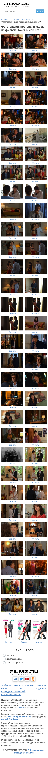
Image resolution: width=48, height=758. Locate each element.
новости (18, 685)
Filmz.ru (21, 708)
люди (21, 688)
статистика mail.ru (11, 695)
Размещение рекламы (24, 753)
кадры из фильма (15, 662)
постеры (10, 655)
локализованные (14, 659)
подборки (41, 688)
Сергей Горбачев (9, 719)
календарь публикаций (13, 692)
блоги (4, 688)
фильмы (29, 685)
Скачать (12, 50)
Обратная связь (36, 750)
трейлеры (6, 685)
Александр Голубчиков (19, 717)
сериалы (41, 685)
